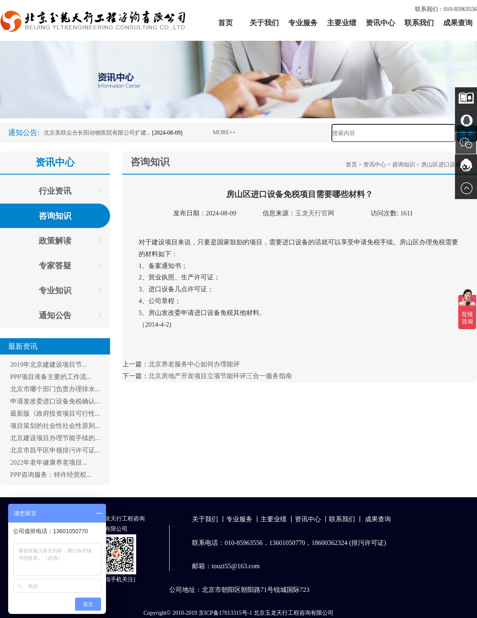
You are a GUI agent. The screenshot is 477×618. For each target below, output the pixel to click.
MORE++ (224, 132)
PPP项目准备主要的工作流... (50, 376)
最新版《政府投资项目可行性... (55, 413)
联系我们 (419, 23)
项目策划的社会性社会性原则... (55, 425)
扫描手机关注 (116, 579)
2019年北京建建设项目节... (48, 364)
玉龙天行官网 (314, 213)
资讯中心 (380, 23)
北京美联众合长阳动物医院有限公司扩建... (97, 133)
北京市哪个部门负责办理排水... (55, 388)
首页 (225, 23)
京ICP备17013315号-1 (225, 613)
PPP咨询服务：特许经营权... (50, 474)
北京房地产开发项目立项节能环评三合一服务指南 (220, 375)
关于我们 (264, 23)
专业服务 (303, 23)
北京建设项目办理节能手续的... (55, 437)
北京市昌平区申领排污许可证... (55, 450)
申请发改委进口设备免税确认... (55, 401)
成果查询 (458, 23)
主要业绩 (341, 23)
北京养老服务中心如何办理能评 (194, 364)
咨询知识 (403, 165)
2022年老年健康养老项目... (48, 462)
